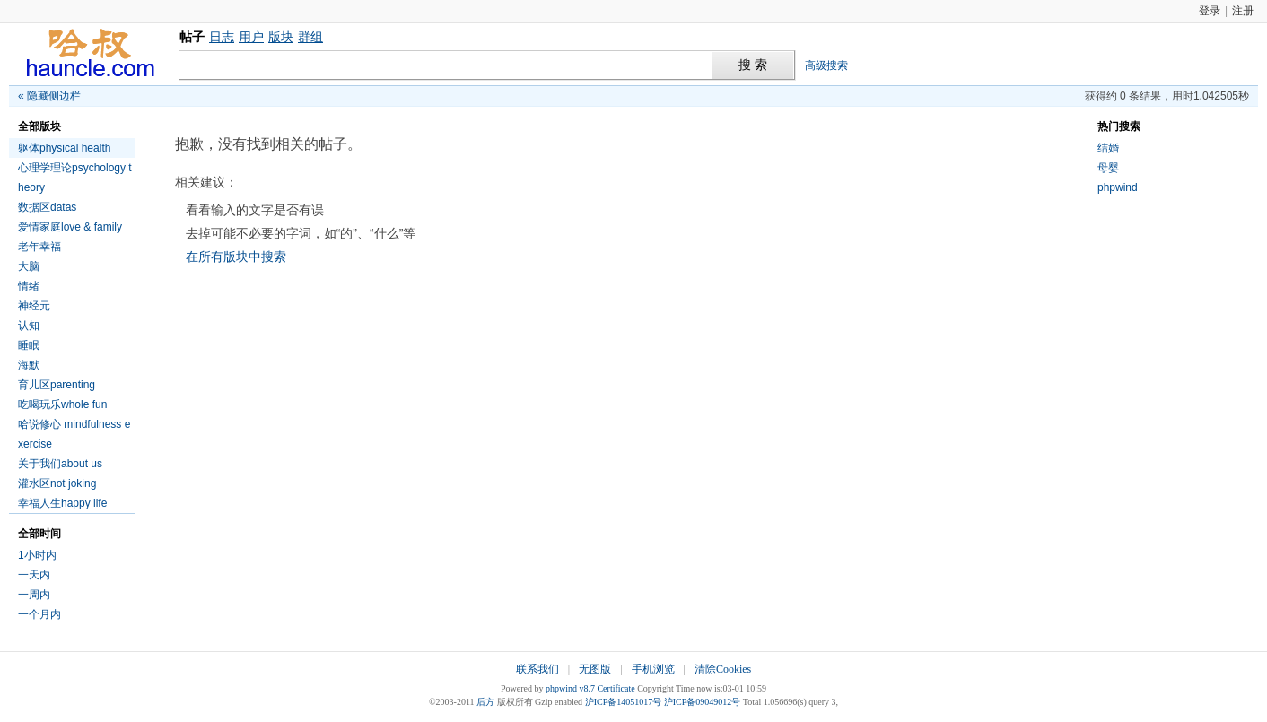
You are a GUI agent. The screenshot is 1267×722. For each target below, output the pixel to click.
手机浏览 (653, 669)
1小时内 (37, 555)
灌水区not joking (57, 483)
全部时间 (39, 533)
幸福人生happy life (62, 503)
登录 (1209, 10)
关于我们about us (60, 463)
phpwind (1117, 187)
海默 (28, 365)
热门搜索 (1118, 126)
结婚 (1108, 148)
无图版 (595, 669)
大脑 (28, 266)
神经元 (34, 306)
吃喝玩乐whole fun (62, 404)
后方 (485, 702)
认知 (28, 325)
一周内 (34, 594)
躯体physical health (64, 148)
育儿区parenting (56, 384)
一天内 (34, 575)
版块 (280, 37)
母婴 (1108, 167)
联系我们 (537, 669)
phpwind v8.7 (570, 688)
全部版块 (39, 126)
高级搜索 (826, 65)
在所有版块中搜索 (236, 256)
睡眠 (28, 345)
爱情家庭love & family (70, 227)
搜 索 (752, 65)
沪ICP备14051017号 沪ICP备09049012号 (663, 702)
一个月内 (39, 614)
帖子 (192, 37)
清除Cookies (723, 669)
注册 (1243, 10)
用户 (251, 37)
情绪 (28, 286)
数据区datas (47, 207)
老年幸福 (39, 246)
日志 (221, 37)
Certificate (615, 688)
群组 (310, 37)
